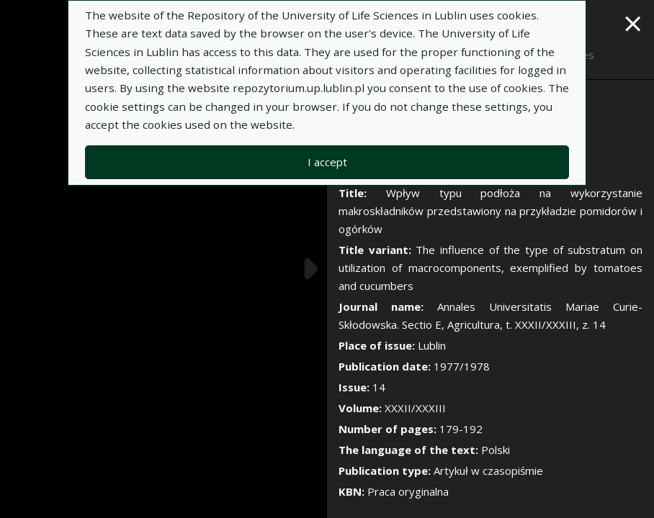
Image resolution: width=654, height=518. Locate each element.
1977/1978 (462, 366)
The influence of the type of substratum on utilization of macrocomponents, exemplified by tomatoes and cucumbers (490, 267)
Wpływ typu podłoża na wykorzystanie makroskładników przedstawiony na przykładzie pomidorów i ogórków (490, 211)
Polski (495, 449)
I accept (327, 162)
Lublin (432, 345)
